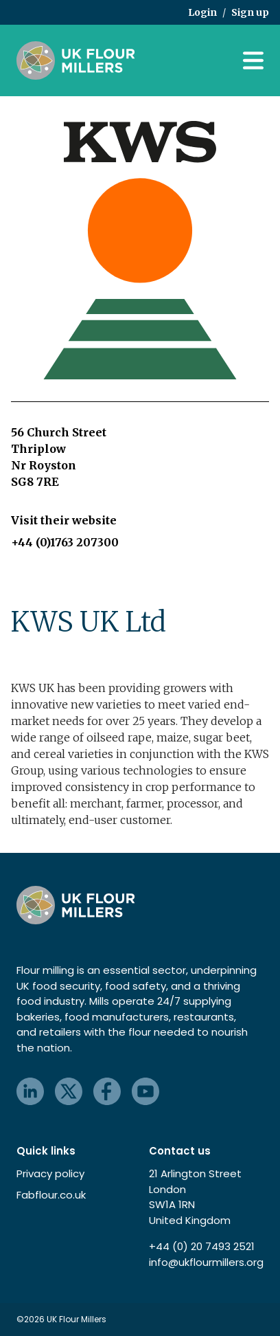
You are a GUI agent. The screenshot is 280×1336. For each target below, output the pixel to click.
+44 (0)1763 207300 (65, 542)
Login (202, 12)
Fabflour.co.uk (51, 1195)
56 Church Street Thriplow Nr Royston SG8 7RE (58, 457)
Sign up (250, 12)
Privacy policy (50, 1173)
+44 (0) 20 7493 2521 (202, 1246)
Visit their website (64, 520)
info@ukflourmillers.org (206, 1262)
